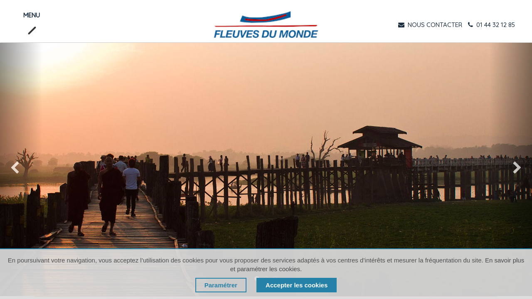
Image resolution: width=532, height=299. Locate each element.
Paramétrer (220, 285)
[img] (21, 169)
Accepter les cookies (297, 285)
